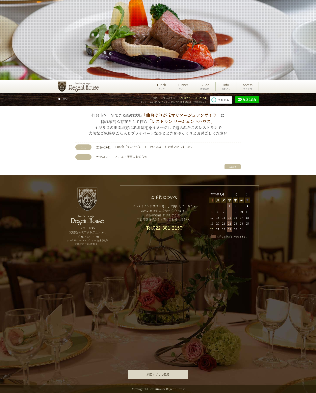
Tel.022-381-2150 (193, 98)
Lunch (161, 86)
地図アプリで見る (157, 374)
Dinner (183, 86)
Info (226, 86)
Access (248, 86)
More (232, 166)
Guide (204, 86)
